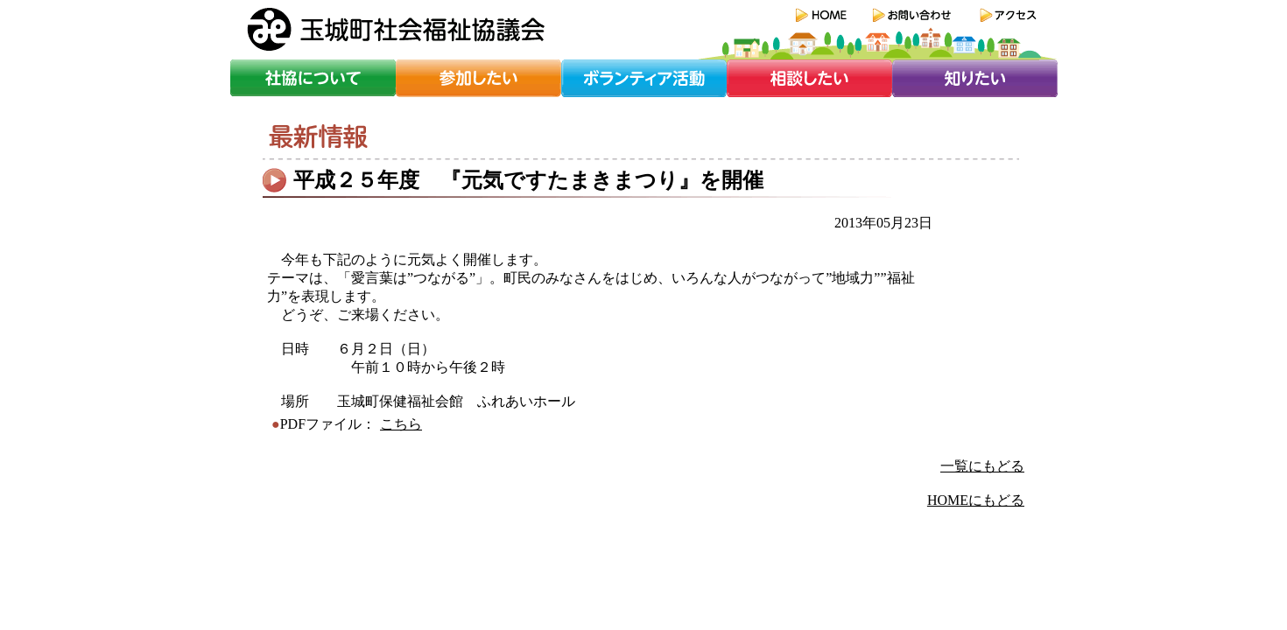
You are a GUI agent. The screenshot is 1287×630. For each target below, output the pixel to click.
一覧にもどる (982, 465)
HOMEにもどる (975, 500)
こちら (401, 423)
